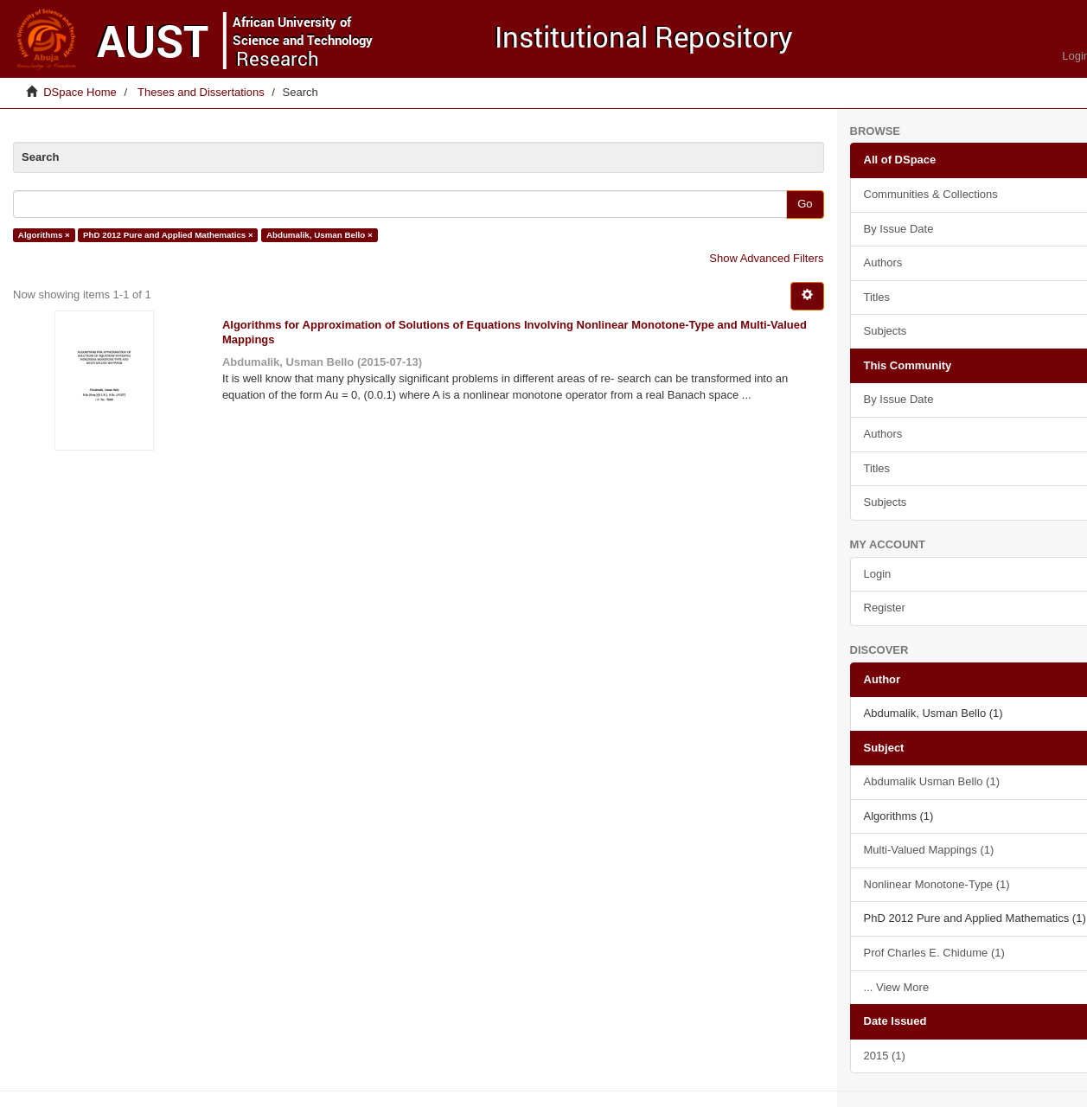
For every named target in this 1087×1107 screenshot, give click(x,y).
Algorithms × (44, 235)
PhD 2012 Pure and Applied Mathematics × (168, 235)
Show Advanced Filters (766, 258)
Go (804, 203)
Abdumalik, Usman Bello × (319, 235)
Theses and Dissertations (201, 92)
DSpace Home (80, 92)
